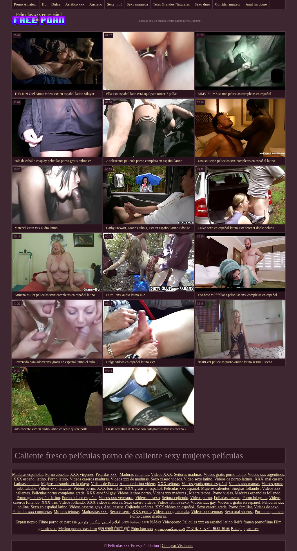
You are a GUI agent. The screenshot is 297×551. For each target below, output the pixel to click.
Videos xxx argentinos (266, 474)
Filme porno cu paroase (58, 522)
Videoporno (171, 522)
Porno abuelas (56, 474)
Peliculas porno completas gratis (58, 493)
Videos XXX (161, 474)
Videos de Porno (104, 484)
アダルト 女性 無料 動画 (208, 529)
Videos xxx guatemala (171, 511)
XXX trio (49, 502)
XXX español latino (29, 479)
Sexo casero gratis (212, 507)
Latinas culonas (26, 484)
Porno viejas (223, 493)
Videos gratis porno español (204, 484)
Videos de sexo (147, 498)
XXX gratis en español (143, 488)
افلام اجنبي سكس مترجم (99, 522)
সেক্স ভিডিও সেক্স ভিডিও (141, 522)
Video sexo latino (198, 479)
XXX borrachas (110, 488)
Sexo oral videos (239, 511)
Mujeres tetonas (66, 511)
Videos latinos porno (134, 493)
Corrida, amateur (227, 4)
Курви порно (26, 522)
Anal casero (113, 507)
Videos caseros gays (85, 507)
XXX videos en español (175, 507)
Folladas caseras (227, 498)
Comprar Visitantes (177, 545)
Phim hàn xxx (142, 529)
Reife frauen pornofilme (253, 522)
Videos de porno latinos (233, 479)
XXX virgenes (82, 474)
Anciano (95, 4)
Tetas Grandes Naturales (171, 4)
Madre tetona (200, 493)
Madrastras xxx (95, 511)
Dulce (55, 4)
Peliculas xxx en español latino (39, 17)
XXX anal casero (268, 479)
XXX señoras (168, 484)
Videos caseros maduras (89, 479)
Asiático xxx (74, 4)
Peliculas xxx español (181, 488)
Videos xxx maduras (54, 488)
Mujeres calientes (215, 488)
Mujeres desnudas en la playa (65, 484)
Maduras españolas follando (257, 493)
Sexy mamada (137, 4)
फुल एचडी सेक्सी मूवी (114, 529)
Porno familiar (240, 507)
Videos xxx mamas (244, 484)
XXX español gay (100, 493)
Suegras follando (246, 488)
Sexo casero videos (166, 479)
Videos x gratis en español (239, 502)
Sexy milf (114, 4)
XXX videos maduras (104, 502)
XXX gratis (141, 511)
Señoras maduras (188, 474)
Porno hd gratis (254, 498)
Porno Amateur (25, 4)
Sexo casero (120, 511)
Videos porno (84, 488)
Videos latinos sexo (173, 502)
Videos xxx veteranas (116, 498)
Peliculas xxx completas (32, 511)
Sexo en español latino (49, 507)
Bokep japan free (245, 529)
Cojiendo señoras (139, 507)
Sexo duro (202, 4)
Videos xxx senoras (207, 511)
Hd (44, 4)
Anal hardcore (256, 4)
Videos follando (72, 502)
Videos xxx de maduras (130, 479)
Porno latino (58, 479)
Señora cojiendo (175, 498)
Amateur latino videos (137, 484)
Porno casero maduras (148, 516)
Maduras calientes (134, 474)
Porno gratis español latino (38, 498)
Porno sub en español (79, 498)
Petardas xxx (106, 474)
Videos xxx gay (203, 502)
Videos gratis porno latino (225, 474)
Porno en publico (269, 511)
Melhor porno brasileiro (77, 529)
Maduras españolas (27, 474)
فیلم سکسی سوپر (169, 529)
